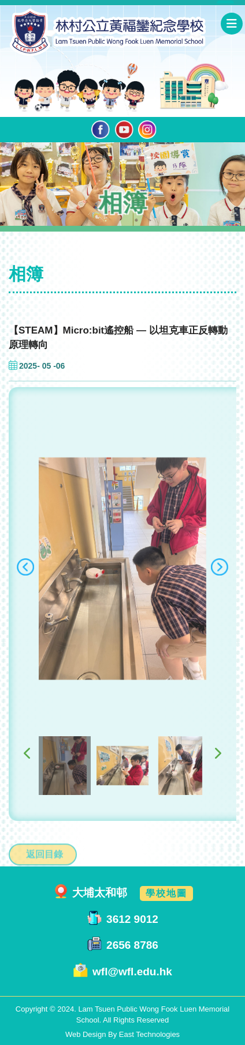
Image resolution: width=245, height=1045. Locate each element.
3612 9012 (132, 919)
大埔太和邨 (99, 893)
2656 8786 (132, 946)
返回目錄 (44, 873)
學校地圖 (166, 893)
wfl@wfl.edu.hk (132, 972)
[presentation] (25, 578)
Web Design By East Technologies (122, 1034)
